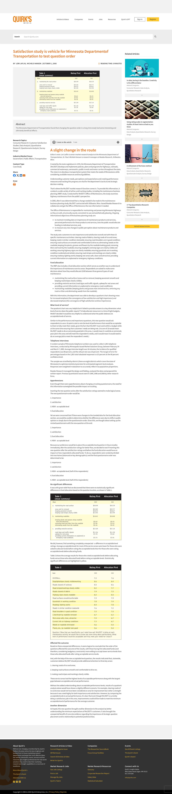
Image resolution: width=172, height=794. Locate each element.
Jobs (100, 19)
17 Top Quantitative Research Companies (138, 206)
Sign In (139, 19)
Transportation (41, 158)
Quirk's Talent (55, 781)
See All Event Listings (132, 749)
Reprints (63, 792)
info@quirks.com (130, 778)
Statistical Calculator (95, 781)
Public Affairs (29, 158)
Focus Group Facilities (96, 753)
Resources (112, 19)
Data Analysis (25, 145)
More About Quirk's (20, 770)
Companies (78, 19)
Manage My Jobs (56, 777)
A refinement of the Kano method (139, 166)
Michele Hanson (34, 63)
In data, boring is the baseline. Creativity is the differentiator (142, 81)
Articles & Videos (63, 19)
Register (153, 19)
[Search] (87, 36)
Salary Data (92, 777)
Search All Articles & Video (59, 757)
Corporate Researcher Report (98, 773)
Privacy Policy (54, 792)
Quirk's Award (130, 757)
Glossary (91, 769)
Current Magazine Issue (59, 749)
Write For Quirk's (56, 760)
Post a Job (54, 773)
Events (90, 19)
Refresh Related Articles (142, 226)
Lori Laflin (21, 63)
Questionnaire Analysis (30, 148)
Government (18, 158)
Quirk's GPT (125, 19)
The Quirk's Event (19, 774)
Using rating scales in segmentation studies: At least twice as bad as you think (140, 124)
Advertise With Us (19, 778)
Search (17, 36)
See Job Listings (56, 769)
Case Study (17, 166)
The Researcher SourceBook (98, 749)
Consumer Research (20, 143)
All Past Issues (55, 753)
